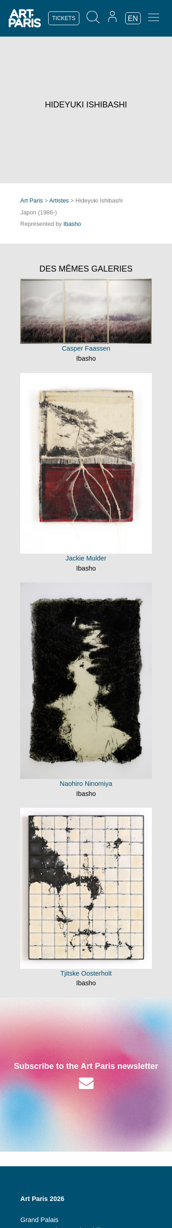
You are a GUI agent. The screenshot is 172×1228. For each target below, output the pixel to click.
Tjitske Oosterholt (86, 973)
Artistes (59, 200)
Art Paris (31, 200)
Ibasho (72, 223)
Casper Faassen (86, 348)
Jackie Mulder (86, 558)
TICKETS (64, 18)
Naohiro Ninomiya (86, 783)
